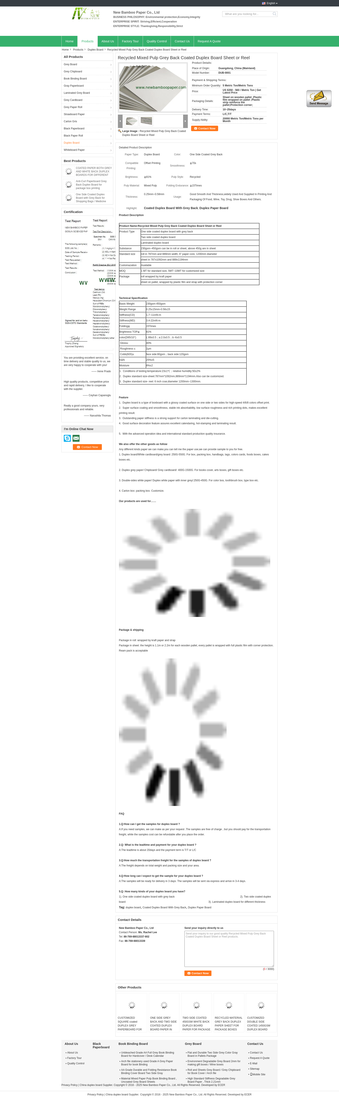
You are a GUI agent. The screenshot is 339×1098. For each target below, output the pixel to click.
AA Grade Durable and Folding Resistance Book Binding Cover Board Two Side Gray (149, 1071)
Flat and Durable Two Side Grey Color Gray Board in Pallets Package (212, 1054)
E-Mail (253, 1063)
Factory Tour (130, 41)
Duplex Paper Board (199, 907)
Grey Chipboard (73, 71)
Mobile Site (257, 1074)
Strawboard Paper (74, 114)
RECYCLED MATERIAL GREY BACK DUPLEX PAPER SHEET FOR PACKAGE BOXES (228, 1023)
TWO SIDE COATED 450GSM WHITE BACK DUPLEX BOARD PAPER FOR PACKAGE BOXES (196, 1025)
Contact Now (206, 128)
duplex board (133, 907)
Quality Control (157, 41)
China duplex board (91, 1085)
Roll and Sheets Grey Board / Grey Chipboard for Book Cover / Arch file (213, 1071)
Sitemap (254, 1068)
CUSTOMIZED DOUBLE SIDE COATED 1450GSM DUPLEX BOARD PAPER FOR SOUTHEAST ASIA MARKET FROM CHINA (261, 1029)
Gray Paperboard (74, 85)
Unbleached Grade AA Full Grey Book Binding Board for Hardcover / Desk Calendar (147, 1054)
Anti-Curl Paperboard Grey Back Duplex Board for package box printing (91, 185)
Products (87, 41)
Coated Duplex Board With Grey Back (164, 907)
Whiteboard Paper (74, 149)
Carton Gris (70, 121)
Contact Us (182, 41)
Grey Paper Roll (73, 107)
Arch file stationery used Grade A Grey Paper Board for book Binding (147, 1063)
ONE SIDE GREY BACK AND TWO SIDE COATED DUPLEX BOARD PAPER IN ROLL (163, 1025)
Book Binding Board (75, 78)
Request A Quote (209, 41)
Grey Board (70, 64)
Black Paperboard (74, 128)
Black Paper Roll (73, 135)
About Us (108, 41)
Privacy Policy (69, 1085)
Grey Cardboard (73, 100)
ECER (221, 1085)
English (271, 3)
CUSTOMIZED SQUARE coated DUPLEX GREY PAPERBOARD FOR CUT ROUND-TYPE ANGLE (130, 1027)
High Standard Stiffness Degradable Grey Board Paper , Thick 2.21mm (211, 1080)
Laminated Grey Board (77, 92)
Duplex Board (95, 49)
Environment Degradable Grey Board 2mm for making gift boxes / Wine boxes (213, 1063)
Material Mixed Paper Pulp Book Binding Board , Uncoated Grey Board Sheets (149, 1080)
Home (70, 41)
